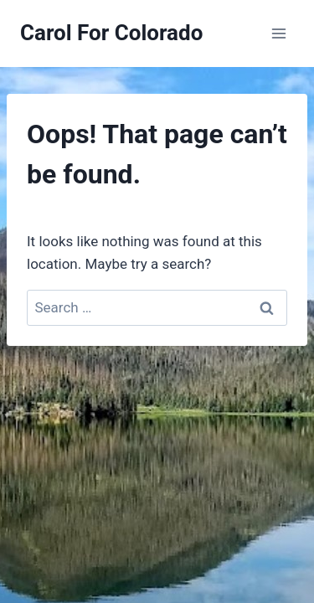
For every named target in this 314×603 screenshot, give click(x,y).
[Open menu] (278, 33)
